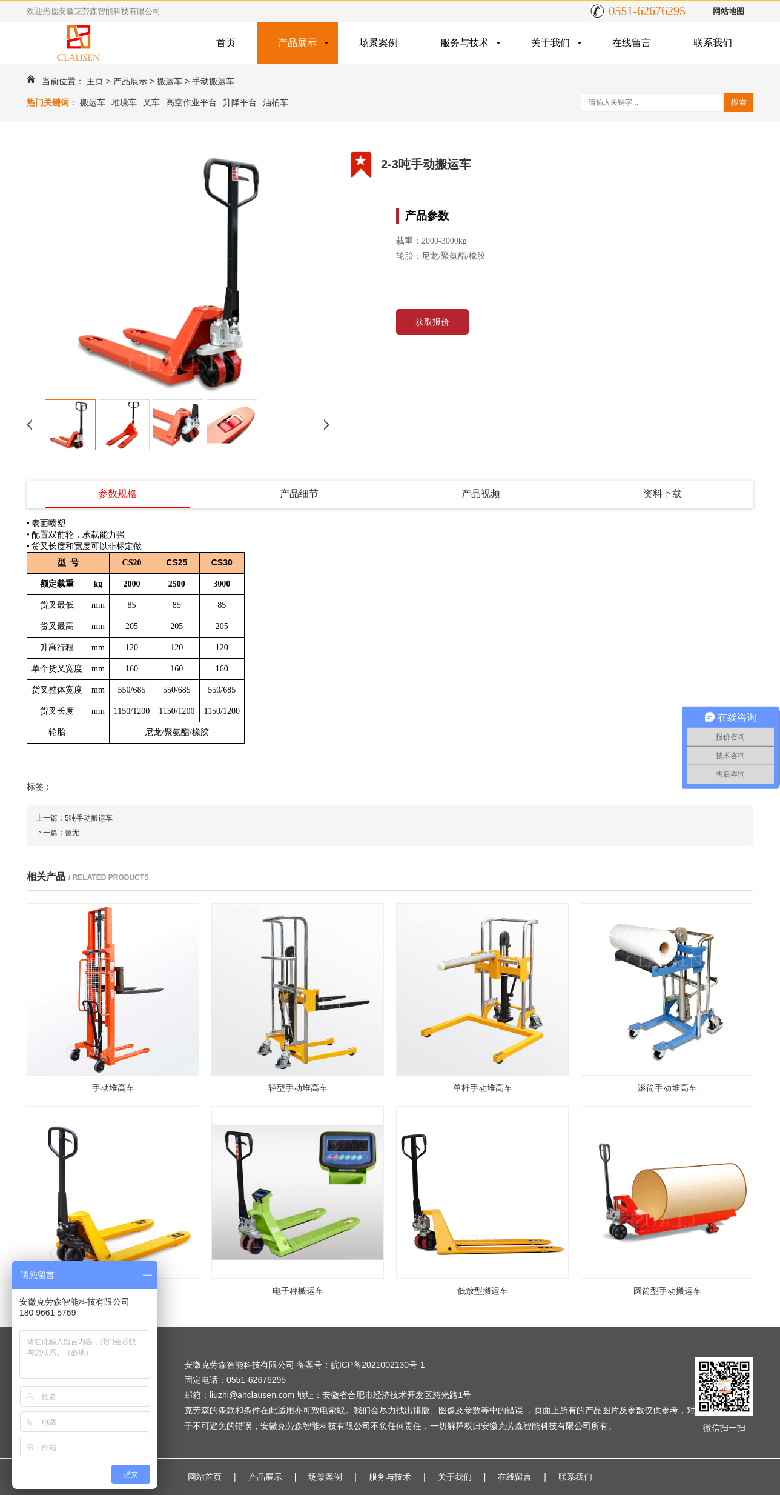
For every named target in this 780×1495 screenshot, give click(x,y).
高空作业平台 (191, 102)
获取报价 (432, 322)
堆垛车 (124, 102)
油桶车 (275, 102)
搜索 (739, 102)
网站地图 (728, 11)
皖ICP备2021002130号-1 (378, 1365)
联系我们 (712, 43)
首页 (226, 43)
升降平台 (240, 102)
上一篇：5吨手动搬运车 (74, 818)
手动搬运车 (213, 81)
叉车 (151, 102)
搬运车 (169, 81)
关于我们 (550, 43)
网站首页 (205, 1477)
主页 (95, 81)
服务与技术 (464, 43)
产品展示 (297, 43)
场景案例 (378, 43)
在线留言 (631, 43)
